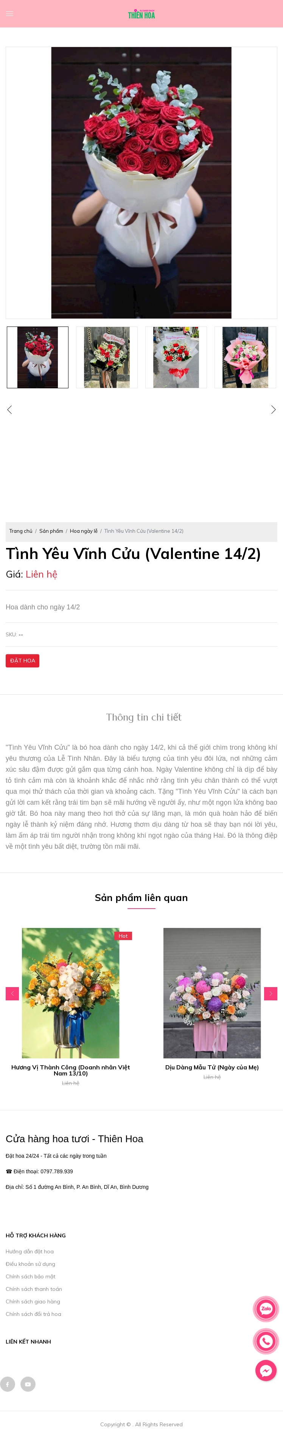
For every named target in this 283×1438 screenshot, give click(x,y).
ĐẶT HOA (22, 660)
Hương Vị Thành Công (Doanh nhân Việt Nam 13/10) (70, 1070)
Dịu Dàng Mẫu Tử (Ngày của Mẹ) (212, 1067)
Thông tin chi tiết (144, 717)
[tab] (144, 718)
